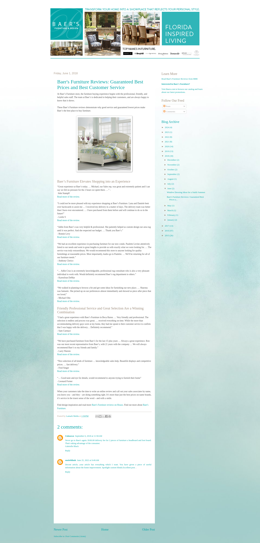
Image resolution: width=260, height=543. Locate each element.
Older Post (148, 529)
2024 (167, 127)
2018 (167, 156)
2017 (167, 226)
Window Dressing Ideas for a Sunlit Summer (186, 192)
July (169, 184)
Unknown (69, 436)
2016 (167, 231)
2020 (167, 146)
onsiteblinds (70, 460)
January (170, 220)
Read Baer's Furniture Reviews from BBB (179, 79)
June (169, 188)
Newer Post (61, 529)
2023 (167, 132)
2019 (167, 151)
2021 (167, 142)
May (169, 205)
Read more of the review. (68, 197)
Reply (67, 450)
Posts (166, 106)
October (171, 169)
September (172, 174)
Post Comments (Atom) (75, 536)
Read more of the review (68, 301)
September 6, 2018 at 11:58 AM (88, 436)
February (171, 215)
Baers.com (170, 89)
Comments (169, 111)
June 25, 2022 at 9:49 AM (88, 460)
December (172, 160)
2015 (167, 235)
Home (104, 529)
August (170, 179)
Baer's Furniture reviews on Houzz (107, 405)
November (172, 165)
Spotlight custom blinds (112, 467)
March (170, 210)
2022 (167, 137)
